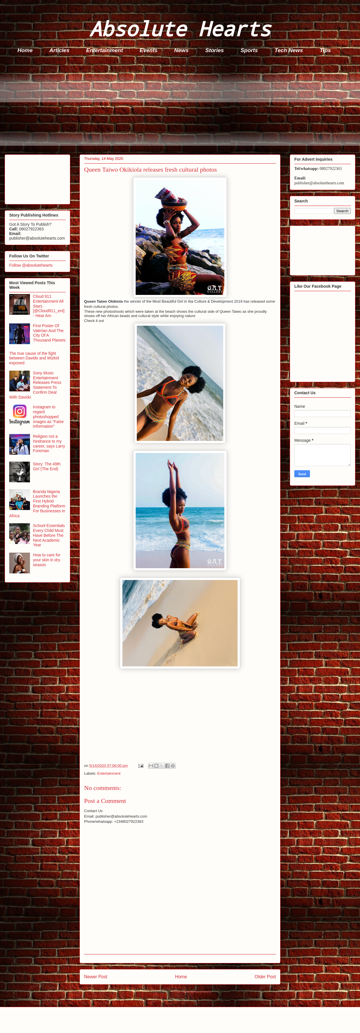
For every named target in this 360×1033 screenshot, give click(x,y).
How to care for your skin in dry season (46, 560)
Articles (59, 50)
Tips (325, 50)
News (181, 50)
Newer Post (95, 976)
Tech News (288, 50)
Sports (249, 50)
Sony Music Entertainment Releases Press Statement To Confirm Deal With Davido (35, 385)
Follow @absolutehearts (30, 265)
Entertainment (104, 50)
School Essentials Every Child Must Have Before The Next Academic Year (49, 535)
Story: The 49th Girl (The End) (46, 466)
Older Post (265, 976)
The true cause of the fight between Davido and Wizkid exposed (34, 358)
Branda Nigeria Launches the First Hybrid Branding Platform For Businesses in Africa (37, 503)
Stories (214, 50)
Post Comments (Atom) (191, 992)
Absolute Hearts (180, 28)
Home (25, 50)
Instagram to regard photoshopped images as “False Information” (48, 417)
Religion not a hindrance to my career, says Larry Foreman (49, 443)
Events (149, 50)
